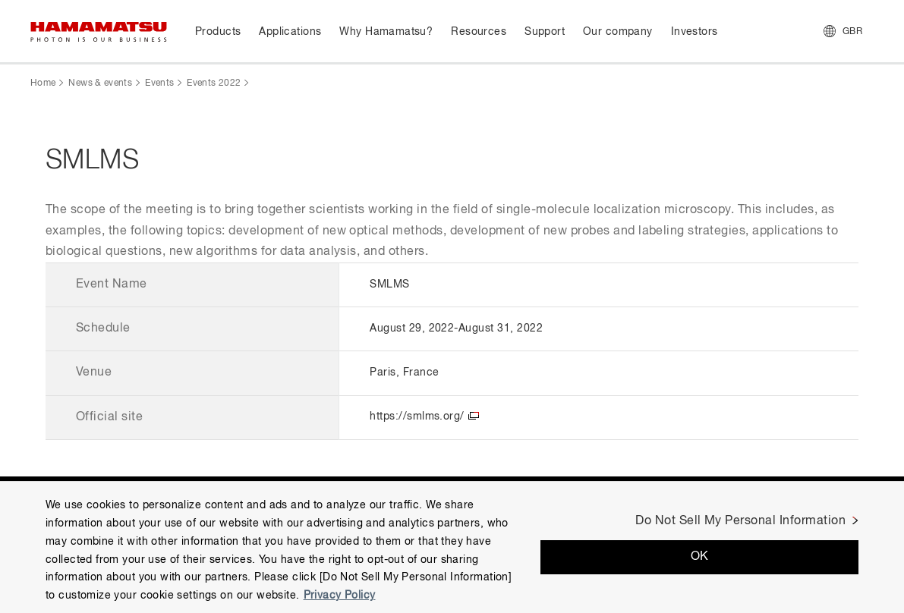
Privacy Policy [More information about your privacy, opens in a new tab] (340, 595)
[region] (452, 547)
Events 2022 (214, 83)
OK (700, 557)
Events (159, 83)
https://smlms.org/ (417, 416)
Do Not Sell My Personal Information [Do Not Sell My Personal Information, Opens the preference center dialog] (740, 521)
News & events (100, 83)
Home (42, 83)
